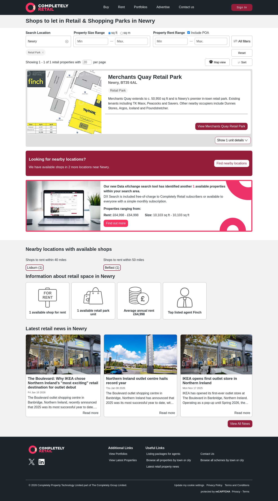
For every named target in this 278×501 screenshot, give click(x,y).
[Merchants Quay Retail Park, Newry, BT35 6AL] (145, 79)
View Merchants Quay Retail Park (221, 126)
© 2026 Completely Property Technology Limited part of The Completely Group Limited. (78, 485)
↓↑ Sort (242, 62)
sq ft (114, 32)
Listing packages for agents (163, 453)
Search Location (38, 32)
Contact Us (207, 453)
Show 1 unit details (233, 140)
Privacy (236, 491)
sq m (126, 32)
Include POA (199, 32)
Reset (242, 53)
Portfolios (140, 7)
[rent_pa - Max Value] (211, 41)
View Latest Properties (123, 460)
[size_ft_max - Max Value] (131, 41)
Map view (217, 62)
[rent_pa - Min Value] (171, 41)
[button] (36, 52)
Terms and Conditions (237, 485)
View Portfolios (118, 453)
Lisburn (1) (34, 267)
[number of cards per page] (87, 62)
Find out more (116, 223)
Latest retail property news (162, 466)
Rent (121, 7)
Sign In (242, 7)
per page (99, 62)
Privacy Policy (215, 485)
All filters (241, 41)
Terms (245, 491)
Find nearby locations (232, 163)
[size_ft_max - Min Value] (92, 41)
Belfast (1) (112, 267)
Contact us (186, 7)
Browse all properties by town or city (168, 460)
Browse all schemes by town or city (222, 460)
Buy (106, 7)
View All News (240, 423)
